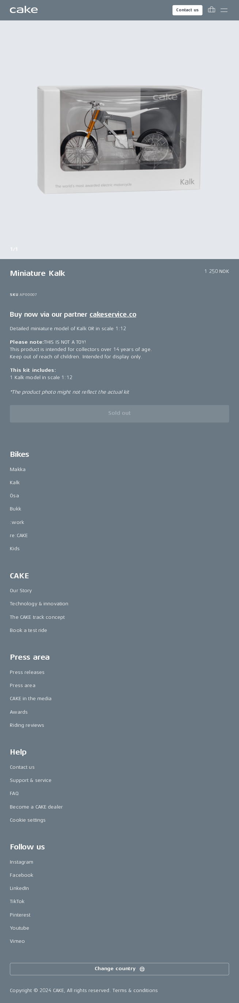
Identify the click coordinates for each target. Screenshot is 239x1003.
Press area (22, 685)
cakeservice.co (113, 314)
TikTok (17, 901)
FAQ (14, 793)
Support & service (31, 780)
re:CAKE (19, 535)
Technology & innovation (39, 603)
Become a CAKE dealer (36, 807)
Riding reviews (27, 725)
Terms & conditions (135, 990)
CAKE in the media (31, 698)
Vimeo (17, 941)
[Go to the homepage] (24, 10)
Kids (15, 548)
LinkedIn (19, 888)
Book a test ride (28, 630)
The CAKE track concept (37, 617)
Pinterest (20, 915)
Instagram (21, 862)
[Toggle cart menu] (211, 10)
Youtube (19, 928)
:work (17, 522)
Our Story (21, 590)
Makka (18, 469)
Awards (19, 712)
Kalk (15, 482)
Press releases (27, 672)
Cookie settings (28, 820)
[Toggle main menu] (224, 10)
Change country (120, 969)
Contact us (187, 10)
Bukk (15, 509)
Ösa (14, 495)
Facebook (21, 875)
